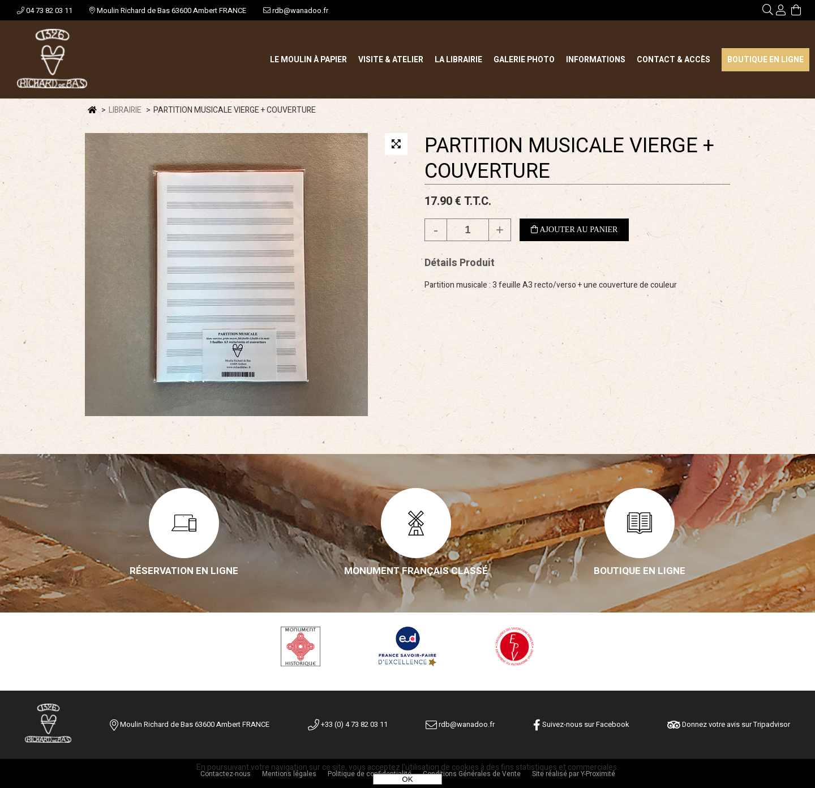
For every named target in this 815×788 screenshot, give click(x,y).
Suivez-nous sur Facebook (581, 724)
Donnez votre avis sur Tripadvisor (728, 724)
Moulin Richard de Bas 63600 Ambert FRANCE (167, 10)
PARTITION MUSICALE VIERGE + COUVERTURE (569, 158)
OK (407, 779)
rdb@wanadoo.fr (295, 10)
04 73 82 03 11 (44, 10)
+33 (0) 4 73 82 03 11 (348, 724)
